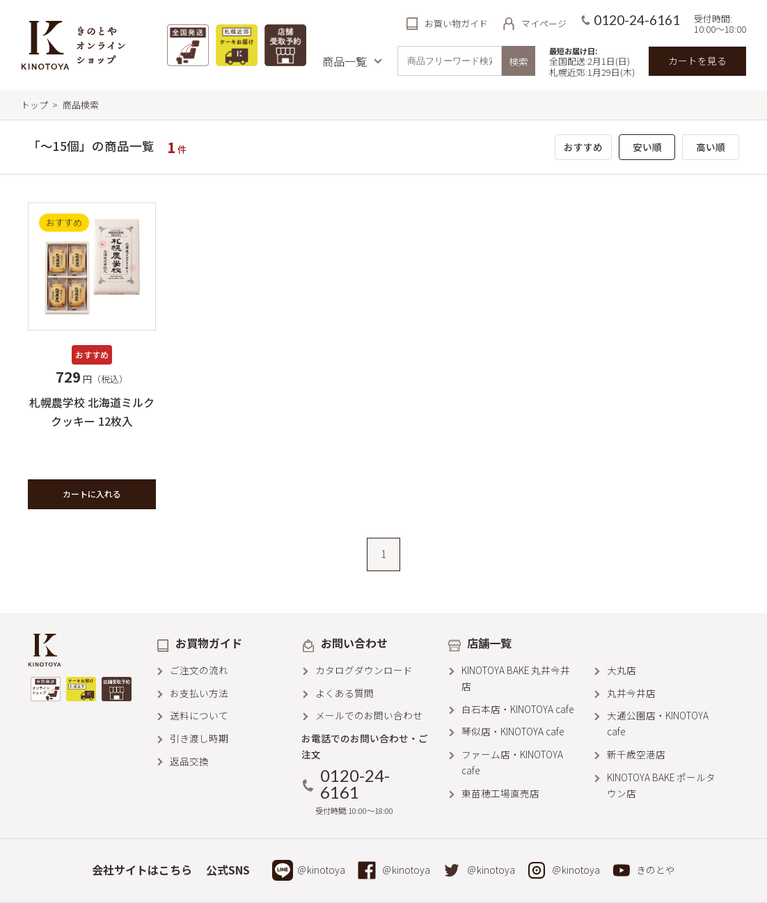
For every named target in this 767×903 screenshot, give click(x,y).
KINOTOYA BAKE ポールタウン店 (661, 785)
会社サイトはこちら (142, 869)
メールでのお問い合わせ (368, 715)
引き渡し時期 (199, 738)
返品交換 (189, 761)
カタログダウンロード (364, 670)
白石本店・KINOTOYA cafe (517, 709)
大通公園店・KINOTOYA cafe (658, 723)
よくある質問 (344, 693)
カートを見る (697, 60)
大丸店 (621, 670)
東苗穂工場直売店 (500, 793)
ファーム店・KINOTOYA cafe (512, 762)
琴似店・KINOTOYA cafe (512, 731)
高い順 (710, 147)
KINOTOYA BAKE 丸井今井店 (515, 678)
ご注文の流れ (199, 670)
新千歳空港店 (636, 754)
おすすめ (583, 147)
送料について (199, 715)
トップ (34, 104)
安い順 (647, 147)
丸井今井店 (631, 693)
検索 (518, 61)
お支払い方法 (199, 693)
